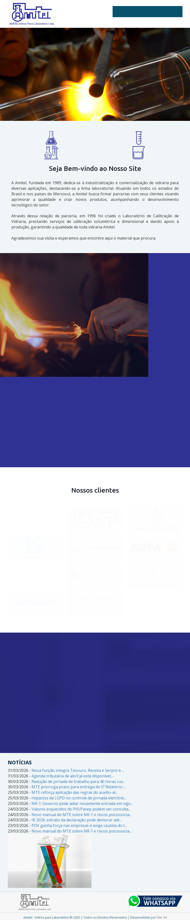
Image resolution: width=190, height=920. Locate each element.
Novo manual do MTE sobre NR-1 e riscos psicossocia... (82, 814)
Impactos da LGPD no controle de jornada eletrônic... (79, 798)
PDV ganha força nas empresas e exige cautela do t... (79, 825)
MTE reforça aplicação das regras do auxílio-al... (75, 792)
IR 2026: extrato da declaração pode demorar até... (77, 820)
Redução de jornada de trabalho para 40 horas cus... (78, 781)
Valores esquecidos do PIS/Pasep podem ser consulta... (81, 809)
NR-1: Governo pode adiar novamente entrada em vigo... (82, 803)
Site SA (162, 917)
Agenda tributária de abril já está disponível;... (73, 776)
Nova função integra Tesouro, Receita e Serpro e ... (78, 770)
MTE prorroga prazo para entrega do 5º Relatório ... (78, 786)
